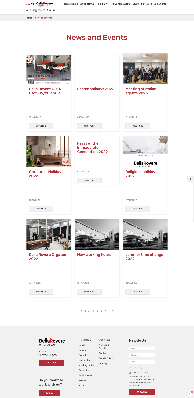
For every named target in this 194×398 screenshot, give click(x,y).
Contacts (104, 315)
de (39, 10)
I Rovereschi (71, 4)
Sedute (82, 342)
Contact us (51, 325)
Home (29, 18)
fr (44, 10)
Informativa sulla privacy (138, 330)
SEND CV (49, 355)
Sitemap (103, 325)
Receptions (84, 332)
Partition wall (85, 337)
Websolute (97, 391)
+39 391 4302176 (142, 378)
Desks (82, 307)
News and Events (43, 18)
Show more (41, 113)
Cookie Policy (106, 320)
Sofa (81, 347)
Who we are (104, 302)
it (34, 10)
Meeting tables (86, 327)
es (41, 10)
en (36, 10)
